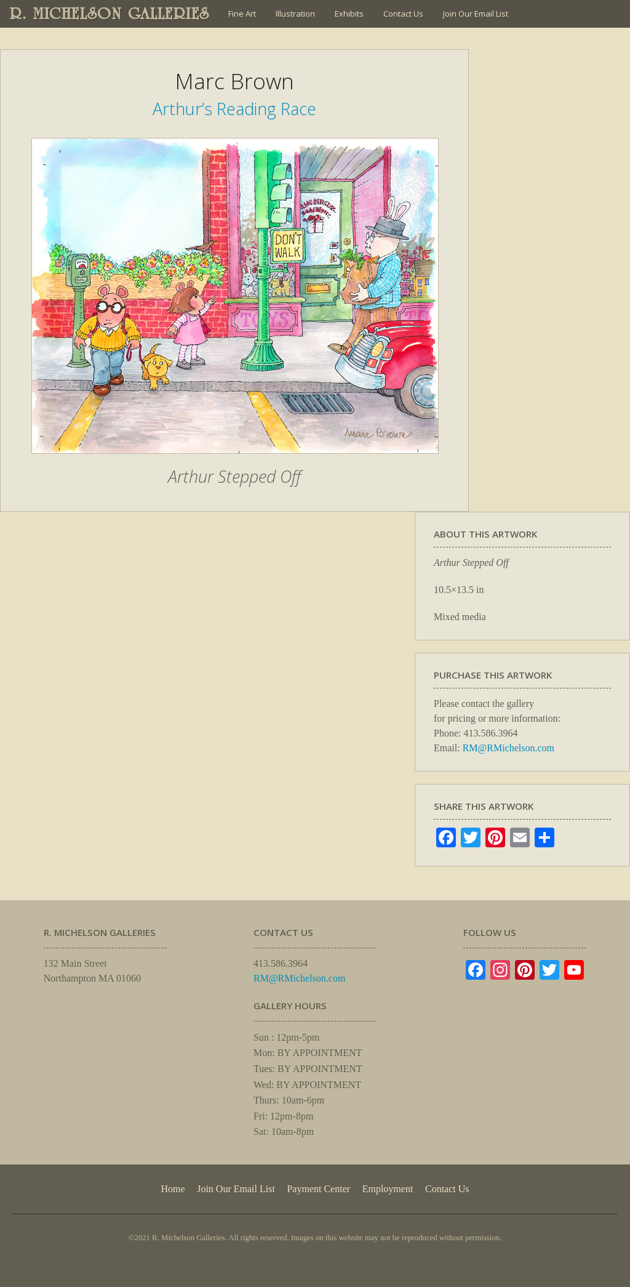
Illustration (295, 13)
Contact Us (403, 13)
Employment (387, 1189)
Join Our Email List (475, 13)
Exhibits (349, 13)
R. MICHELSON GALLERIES (110, 13)
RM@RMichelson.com (508, 748)
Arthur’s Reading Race (234, 108)
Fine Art (242, 13)
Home (173, 1189)
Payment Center (318, 1189)
